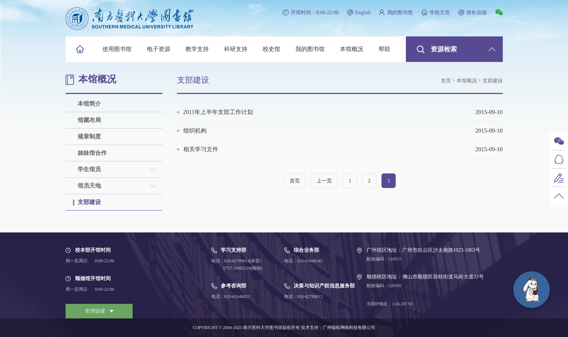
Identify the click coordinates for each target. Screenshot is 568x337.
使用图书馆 (117, 49)
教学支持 (197, 49)
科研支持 (235, 49)
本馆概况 (351, 49)
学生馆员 (89, 169)
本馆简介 (89, 104)
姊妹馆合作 (92, 153)
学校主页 (440, 12)
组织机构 (343, 131)
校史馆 (271, 49)
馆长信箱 (476, 12)
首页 (446, 80)
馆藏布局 (89, 120)
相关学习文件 (343, 149)
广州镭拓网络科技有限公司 (349, 327)
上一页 (324, 181)
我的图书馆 (400, 12)
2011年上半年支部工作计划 (343, 112)
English (363, 12)
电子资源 (158, 49)
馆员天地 (89, 186)
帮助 (384, 49)
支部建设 (89, 202)
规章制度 (89, 136)
